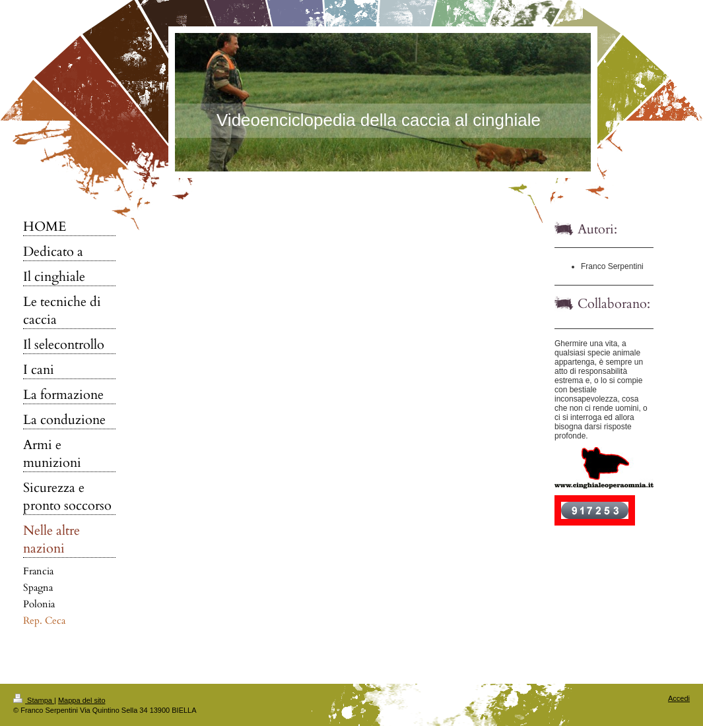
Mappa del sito (82, 700)
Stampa (33, 700)
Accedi (679, 698)
